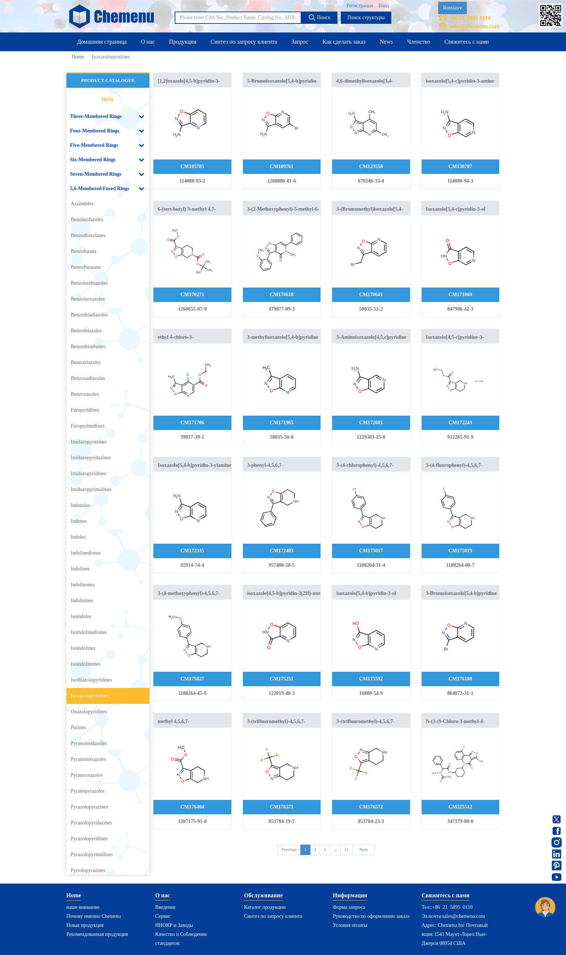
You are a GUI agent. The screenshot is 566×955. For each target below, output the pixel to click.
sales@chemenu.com (474, 26)
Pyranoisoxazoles (88, 759)
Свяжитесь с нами (466, 42)
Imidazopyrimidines (91, 489)
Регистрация (359, 5)
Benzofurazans (86, 267)
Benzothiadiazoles (89, 314)
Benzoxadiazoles (88, 378)
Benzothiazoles (86, 330)
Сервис (163, 916)
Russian (452, 7)
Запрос (299, 42)
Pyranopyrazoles (87, 791)
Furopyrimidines (87, 426)
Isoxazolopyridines (90, 695)
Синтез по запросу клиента (243, 42)
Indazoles (80, 505)
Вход (384, 5)
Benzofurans (83, 251)
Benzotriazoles (86, 362)
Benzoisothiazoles (89, 283)
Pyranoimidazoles (89, 743)
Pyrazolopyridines (89, 838)
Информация (350, 895)
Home (78, 57)
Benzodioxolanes (88, 235)
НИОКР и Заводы (174, 925)
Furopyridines (85, 410)
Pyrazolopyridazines (91, 822)
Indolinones (83, 584)
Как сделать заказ (344, 42)
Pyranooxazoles (87, 775)
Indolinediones (86, 553)
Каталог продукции (265, 907)
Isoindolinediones (89, 632)
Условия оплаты (350, 925)
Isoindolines (83, 648)
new (108, 99)
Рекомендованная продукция (97, 934)
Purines (78, 727)
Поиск (319, 17)
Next (363, 849)
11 (346, 849)
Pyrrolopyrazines (88, 870)
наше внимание (83, 907)
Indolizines (82, 600)
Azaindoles (82, 203)
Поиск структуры (365, 17)
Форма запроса (349, 907)
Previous (289, 849)
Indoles (78, 537)
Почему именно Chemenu (93, 916)
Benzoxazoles (85, 394)
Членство (418, 42)
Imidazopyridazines (90, 457)
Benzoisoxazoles (88, 299)
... (335, 849)
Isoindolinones (85, 664)
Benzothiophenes (88, 346)
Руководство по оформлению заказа (371, 916)
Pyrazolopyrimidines (92, 854)
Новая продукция (85, 925)
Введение (165, 907)
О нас (147, 42)
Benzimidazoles (87, 219)
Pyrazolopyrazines (89, 807)
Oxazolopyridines (89, 711)
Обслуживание (263, 895)
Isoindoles (81, 616)
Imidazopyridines (88, 473)
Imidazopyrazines (89, 441)
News (386, 42)
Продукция (182, 42)
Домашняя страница (102, 42)
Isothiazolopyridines (91, 680)
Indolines (80, 568)
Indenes (79, 521)
